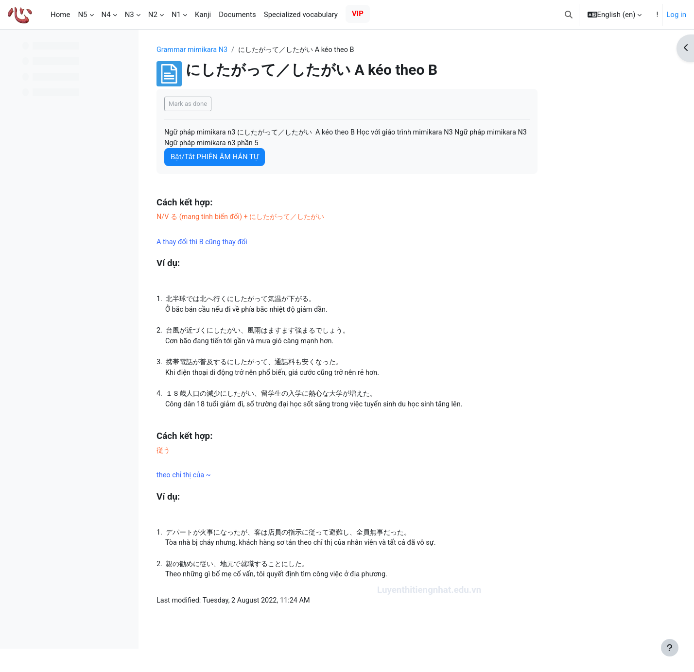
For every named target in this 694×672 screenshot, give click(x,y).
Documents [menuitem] (237, 14)
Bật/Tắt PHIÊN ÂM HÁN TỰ (276, 158)
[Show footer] (669, 647)
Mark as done (249, 104)
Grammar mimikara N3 (255, 50)
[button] (568, 14)
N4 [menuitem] (106, 14)
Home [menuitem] (60, 14)
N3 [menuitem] (129, 14)
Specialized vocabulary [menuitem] (301, 14)
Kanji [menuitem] (203, 14)
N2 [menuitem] (152, 14)
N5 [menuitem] (82, 14)
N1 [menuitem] (176, 14)
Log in (676, 14)
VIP (358, 13)
